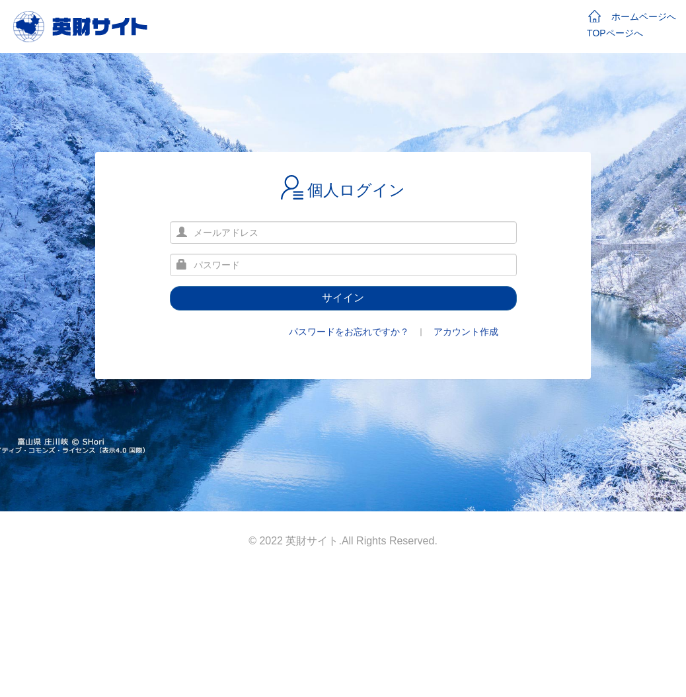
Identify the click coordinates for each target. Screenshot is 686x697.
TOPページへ (615, 33)
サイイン (343, 297)
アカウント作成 (466, 331)
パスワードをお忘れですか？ (349, 331)
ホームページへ (632, 16)
